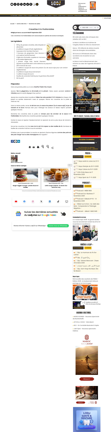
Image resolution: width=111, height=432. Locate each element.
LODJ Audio (89, 422)
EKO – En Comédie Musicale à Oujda (84, 305)
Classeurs (90, 151)
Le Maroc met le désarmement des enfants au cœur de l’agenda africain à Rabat (86, 56)
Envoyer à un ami (26, 148)
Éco (25, 15)
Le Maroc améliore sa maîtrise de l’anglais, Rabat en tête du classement (85, 42)
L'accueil (14, 15)
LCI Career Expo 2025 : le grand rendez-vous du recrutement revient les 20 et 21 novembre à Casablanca (86, 208)
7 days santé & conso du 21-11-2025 (88, 156)
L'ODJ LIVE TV (66, 422)
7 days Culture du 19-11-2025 (86, 161)
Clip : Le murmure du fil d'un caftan (87, 239)
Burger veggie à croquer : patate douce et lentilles (25, 191)
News (20, 15)
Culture (49, 15)
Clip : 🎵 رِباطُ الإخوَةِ (82, 242)
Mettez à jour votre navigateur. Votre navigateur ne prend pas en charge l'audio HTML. (89, 27)
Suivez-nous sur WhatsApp (58, 231)
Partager (52, 153)
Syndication (59, 430)
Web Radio (78, 15)
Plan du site (51, 430)
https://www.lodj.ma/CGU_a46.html (86, 143)
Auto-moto (62, 15)
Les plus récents (79, 151)
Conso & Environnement (20, 196)
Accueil (13, 24)
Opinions (70, 15)
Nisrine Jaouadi (21, 32)
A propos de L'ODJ (22, 422)
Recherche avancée (79, 63)
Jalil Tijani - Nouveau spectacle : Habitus (85, 308)
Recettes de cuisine (40, 24)
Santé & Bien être (24, 24)
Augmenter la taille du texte (61, 148)
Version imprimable (42, 148)
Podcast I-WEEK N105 (83, 182)
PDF (91, 15)
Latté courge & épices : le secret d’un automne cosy (56, 191)
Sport (54, 15)
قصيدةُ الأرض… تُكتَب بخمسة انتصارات (87, 249)
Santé (35, 15)
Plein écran (96, 115)
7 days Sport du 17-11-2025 (85, 169)
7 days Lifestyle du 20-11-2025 (86, 159)
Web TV (86, 15)
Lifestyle (42, 15)
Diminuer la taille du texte (37, 153)
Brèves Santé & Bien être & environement (43, 196)
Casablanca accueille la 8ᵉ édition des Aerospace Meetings (93, 285)
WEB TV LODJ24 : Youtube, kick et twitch (86, 108)
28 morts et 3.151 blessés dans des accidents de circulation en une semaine (86, 51)
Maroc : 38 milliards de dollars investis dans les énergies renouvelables (86, 47)
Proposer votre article (44, 422)
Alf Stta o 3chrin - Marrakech (82, 303)
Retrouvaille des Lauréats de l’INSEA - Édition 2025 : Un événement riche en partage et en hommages (86, 263)
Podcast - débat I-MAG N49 (85, 199)
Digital (30, 15)
